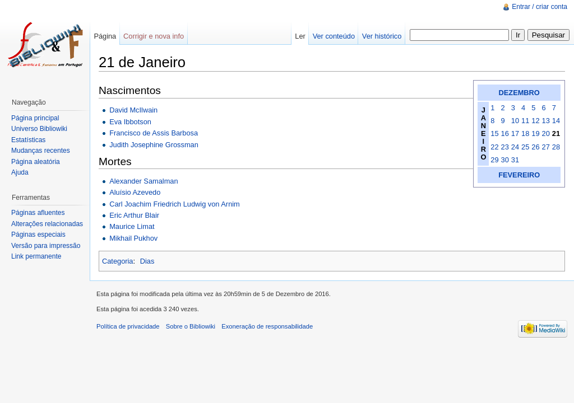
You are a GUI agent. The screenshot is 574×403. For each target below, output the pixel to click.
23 (505, 147)
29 (494, 160)
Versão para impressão (45, 246)
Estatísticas (28, 140)
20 (546, 133)
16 (505, 133)
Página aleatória (35, 162)
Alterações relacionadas (47, 224)
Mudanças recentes (40, 150)
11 (525, 120)
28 (556, 147)
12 (535, 120)
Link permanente (36, 256)
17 (515, 133)
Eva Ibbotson (130, 122)
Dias (147, 261)
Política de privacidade (128, 326)
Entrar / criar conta (539, 7)
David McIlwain (133, 110)
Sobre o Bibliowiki (190, 326)
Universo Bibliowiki (39, 129)
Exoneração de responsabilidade (267, 326)
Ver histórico (381, 36)
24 (515, 147)
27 (546, 147)
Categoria (117, 261)
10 (515, 120)
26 (535, 147)
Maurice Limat (131, 226)
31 (515, 160)
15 (494, 133)
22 (494, 147)
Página (105, 36)
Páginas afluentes (37, 213)
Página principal (35, 118)
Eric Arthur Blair (134, 215)
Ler (300, 36)
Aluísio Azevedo (134, 192)
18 (525, 133)
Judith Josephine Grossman (153, 144)
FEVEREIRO (519, 175)
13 (546, 120)
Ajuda (20, 172)
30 (505, 160)
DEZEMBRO (519, 92)
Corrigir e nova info (153, 36)
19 (535, 133)
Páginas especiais (38, 234)
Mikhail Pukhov (133, 238)
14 (556, 120)
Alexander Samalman (143, 181)
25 (525, 147)
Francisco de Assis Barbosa (153, 133)
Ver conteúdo (334, 36)
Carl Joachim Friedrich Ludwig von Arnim (174, 204)
